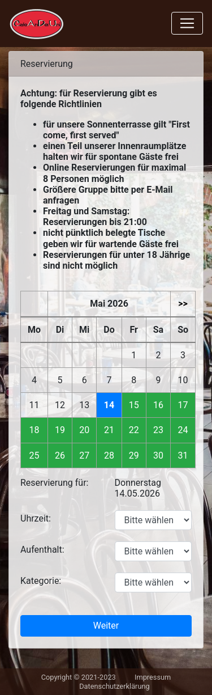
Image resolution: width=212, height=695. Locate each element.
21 (109, 430)
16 (158, 405)
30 (158, 455)
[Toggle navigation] (187, 23)
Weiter (106, 625)
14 (109, 405)
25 (34, 455)
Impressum (153, 677)
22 (134, 430)
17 (183, 405)
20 (84, 430)
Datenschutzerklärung (114, 686)
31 (183, 455)
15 (134, 405)
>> (183, 303)
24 (183, 430)
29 (134, 455)
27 (84, 455)
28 (109, 455)
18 (34, 430)
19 (60, 430)
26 (60, 455)
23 (158, 430)
